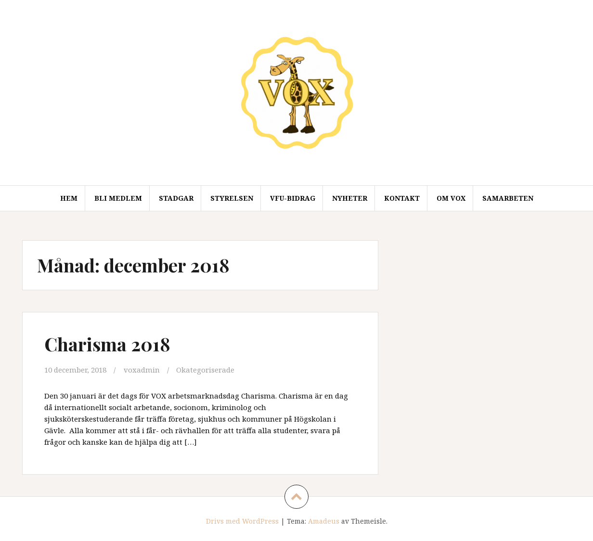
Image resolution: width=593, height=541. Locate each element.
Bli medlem (118, 198)
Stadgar (176, 198)
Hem (68, 198)
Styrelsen (231, 198)
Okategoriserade (205, 369)
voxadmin (142, 369)
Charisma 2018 (107, 344)
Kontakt (402, 198)
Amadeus (323, 521)
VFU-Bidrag (292, 198)
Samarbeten (507, 198)
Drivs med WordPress (242, 521)
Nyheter (349, 198)
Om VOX (451, 198)
